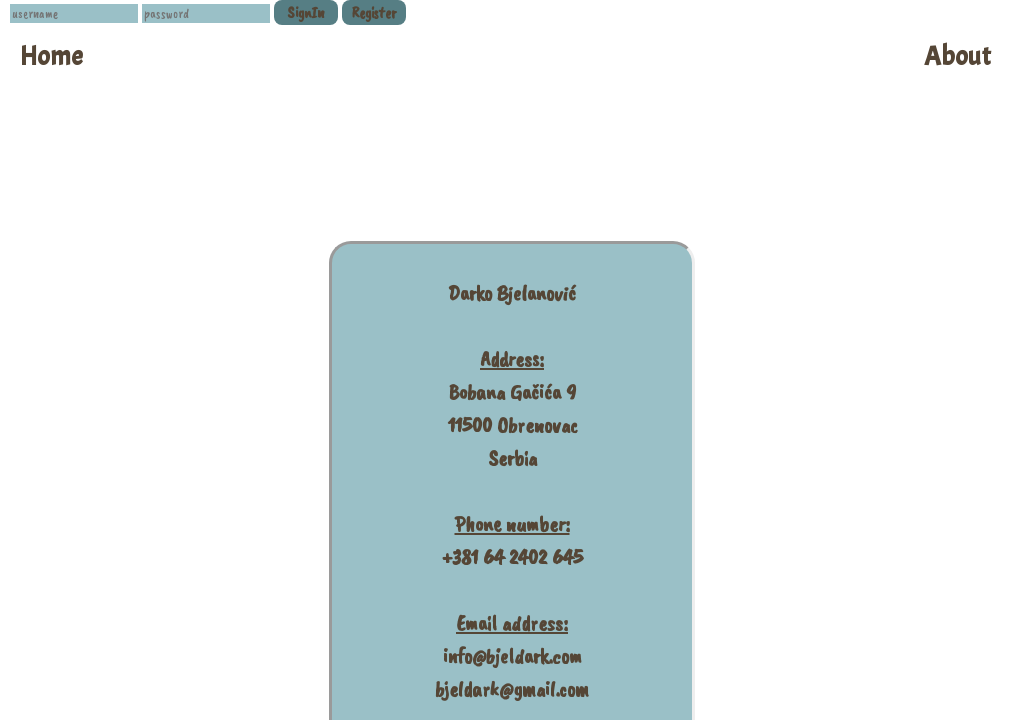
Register (374, 13)
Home (51, 56)
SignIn (306, 13)
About (957, 56)
